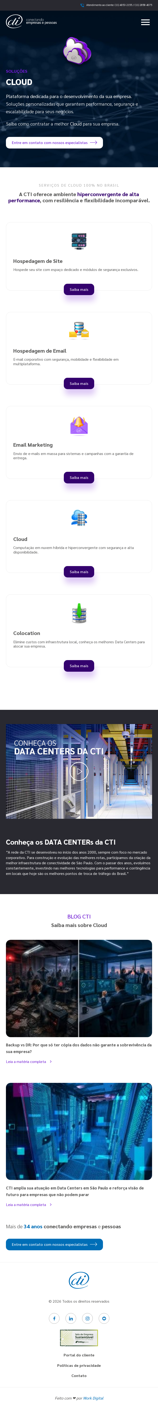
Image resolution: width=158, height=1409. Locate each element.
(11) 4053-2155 (123, 5)
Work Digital (93, 1397)
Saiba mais (79, 289)
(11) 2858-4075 (143, 5)
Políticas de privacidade (79, 1365)
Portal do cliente (79, 1354)
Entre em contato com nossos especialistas (54, 142)
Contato (79, 1375)
